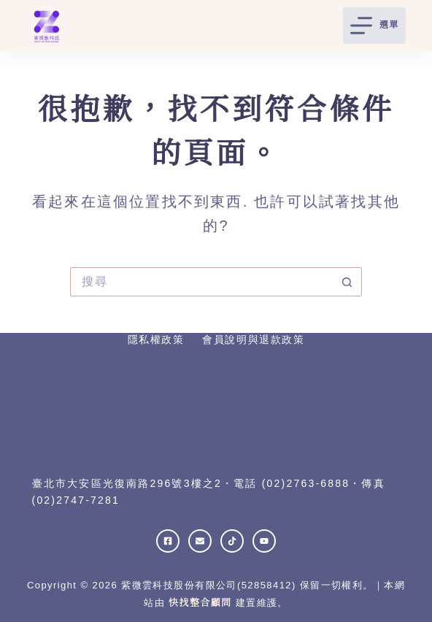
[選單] (374, 25)
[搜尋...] (201, 281)
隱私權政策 (156, 339)
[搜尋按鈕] (347, 281)
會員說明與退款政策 (253, 339)
